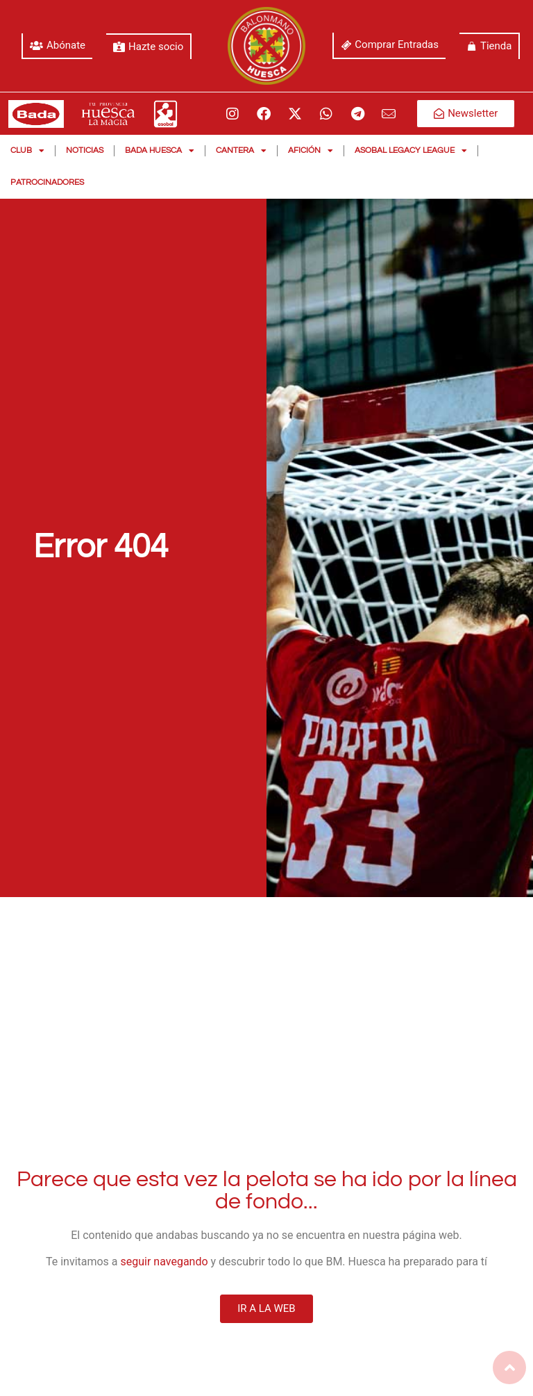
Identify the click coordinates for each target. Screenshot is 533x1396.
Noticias (84, 150)
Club (27, 151)
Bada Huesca (159, 151)
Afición (310, 151)
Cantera (241, 151)
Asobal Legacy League (411, 151)
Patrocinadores (47, 182)
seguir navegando (164, 1261)
